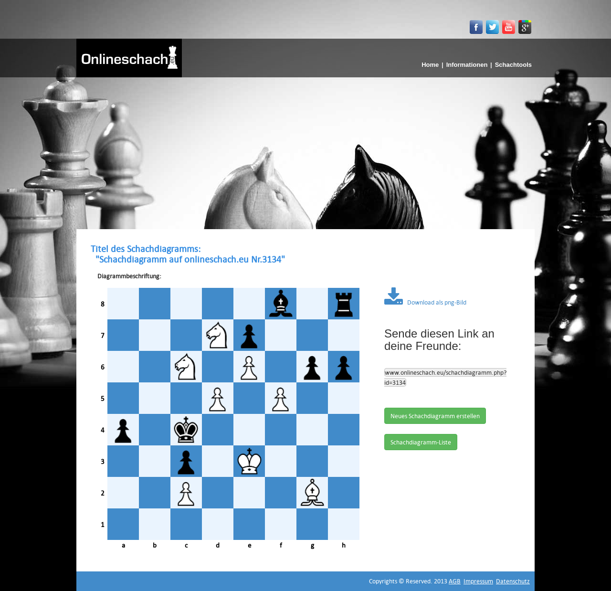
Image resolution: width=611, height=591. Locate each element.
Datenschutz (513, 581)
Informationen (467, 64)
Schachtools (513, 64)
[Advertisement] (305, 149)
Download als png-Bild (425, 302)
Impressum (478, 581)
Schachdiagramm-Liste (420, 442)
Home (430, 64)
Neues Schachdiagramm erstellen (435, 416)
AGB (455, 581)
